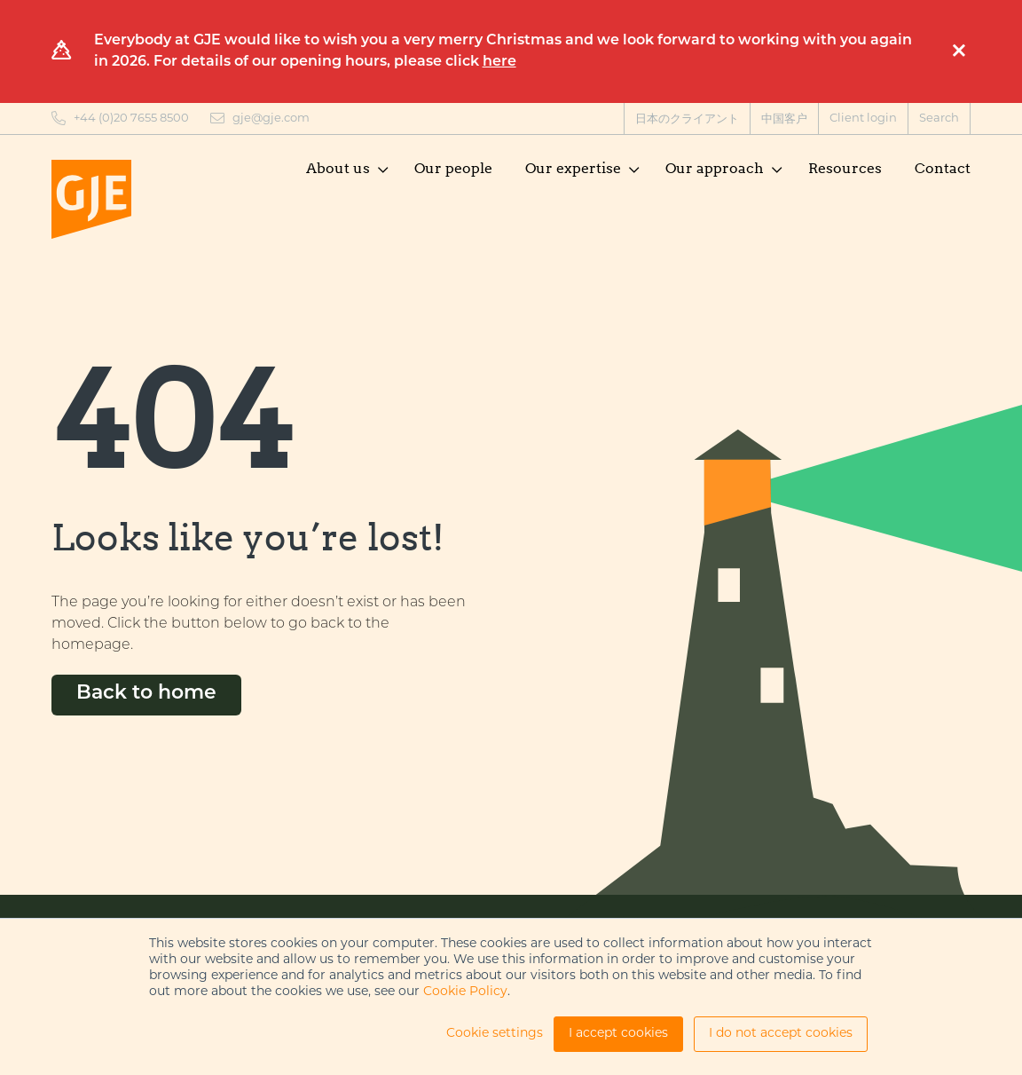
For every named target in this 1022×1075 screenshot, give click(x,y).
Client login (863, 118)
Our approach (714, 168)
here (499, 62)
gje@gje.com (271, 118)
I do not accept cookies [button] (781, 1033)
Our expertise (573, 168)
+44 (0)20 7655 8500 (131, 118)
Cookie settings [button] (494, 1033)
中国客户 (784, 119)
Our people (453, 168)
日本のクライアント (687, 119)
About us (338, 168)
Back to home (146, 694)
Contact (943, 168)
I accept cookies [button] (618, 1033)
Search (939, 118)
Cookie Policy (465, 992)
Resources (845, 168)
